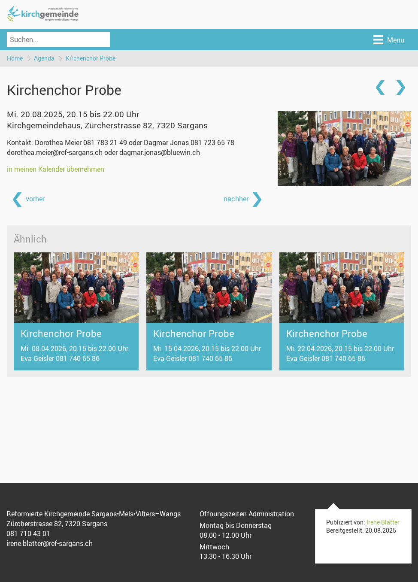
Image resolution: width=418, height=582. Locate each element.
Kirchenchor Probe (90, 58)
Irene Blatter (383, 522)
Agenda (44, 58)
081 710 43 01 (28, 533)
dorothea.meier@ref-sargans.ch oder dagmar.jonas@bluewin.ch (103, 152)
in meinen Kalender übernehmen (55, 169)
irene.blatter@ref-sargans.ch (49, 543)
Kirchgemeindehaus (107, 125)
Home (15, 58)
